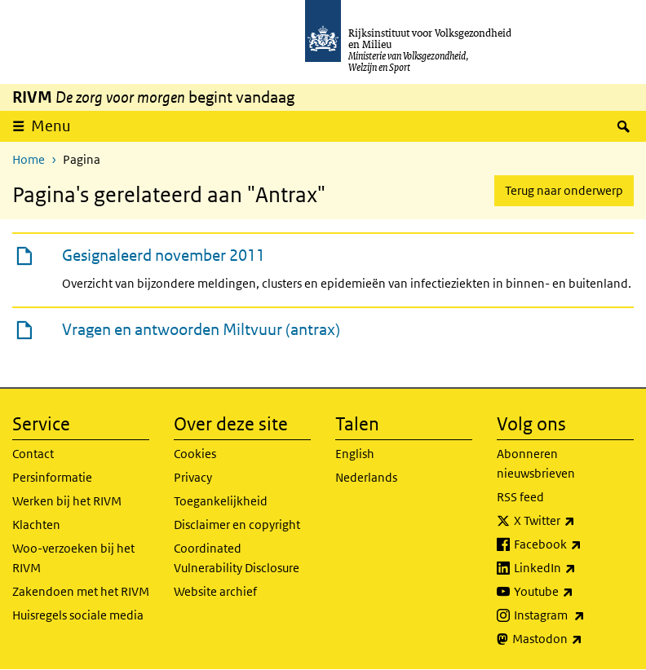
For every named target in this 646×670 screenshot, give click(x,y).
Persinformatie (52, 477)
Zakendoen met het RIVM (80, 591)
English (354, 453)
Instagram (574, 615)
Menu (56, 125)
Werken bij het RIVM (67, 501)
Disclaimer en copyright (237, 524)
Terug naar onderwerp (564, 190)
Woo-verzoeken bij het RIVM (73, 557)
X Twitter (574, 521)
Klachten (36, 524)
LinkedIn (574, 568)
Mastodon (573, 639)
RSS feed (520, 497)
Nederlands (366, 477)
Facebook (574, 544)
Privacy (193, 477)
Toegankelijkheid (221, 501)
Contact (33, 453)
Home (28, 159)
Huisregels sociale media (78, 615)
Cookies (195, 453)
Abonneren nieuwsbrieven (536, 463)
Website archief (215, 591)
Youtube (574, 592)
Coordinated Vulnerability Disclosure (236, 557)
